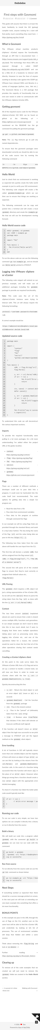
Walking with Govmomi (29, 989)
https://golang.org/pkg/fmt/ (21, 459)
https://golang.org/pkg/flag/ (22, 456)
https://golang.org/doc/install (13, 35)
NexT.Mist (26, 1027)
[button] (3, 3)
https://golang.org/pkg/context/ (18, 453)
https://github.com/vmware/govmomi (17, 120)
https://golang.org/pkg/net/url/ (18, 466)
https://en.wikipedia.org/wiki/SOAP (16, 67)
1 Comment (33, 18)
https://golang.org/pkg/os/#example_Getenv (18, 954)
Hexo (20, 1027)
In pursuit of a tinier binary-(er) (10, 989)
